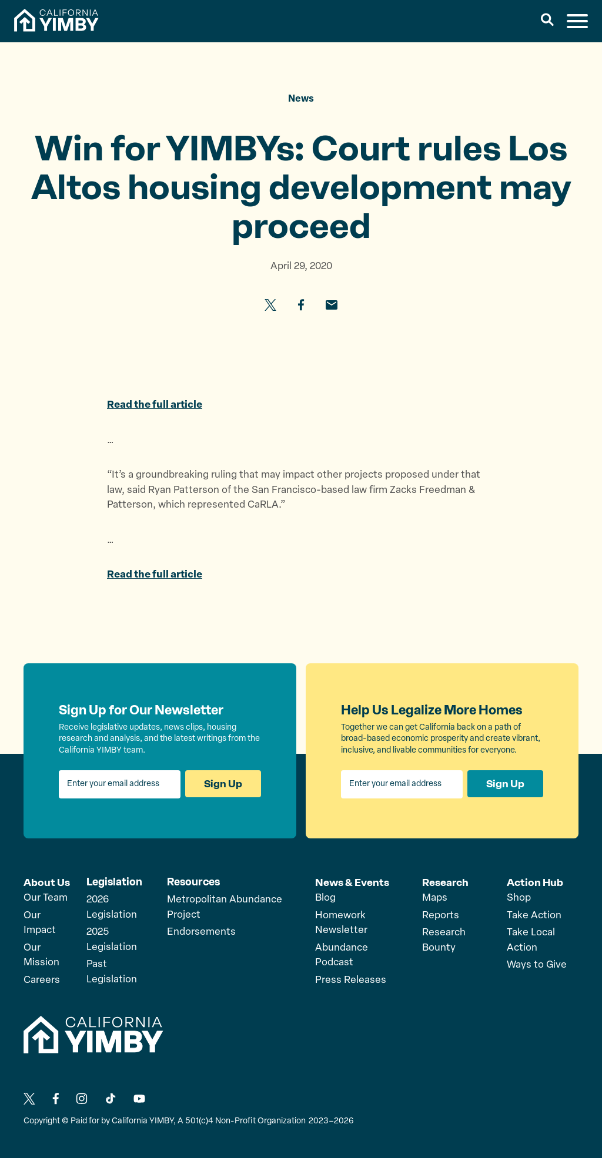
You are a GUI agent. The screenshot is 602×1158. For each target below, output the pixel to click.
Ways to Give (537, 964)
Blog (325, 897)
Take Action (534, 915)
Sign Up (222, 784)
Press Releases (350, 980)
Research (445, 881)
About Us (47, 881)
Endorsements (201, 932)
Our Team (46, 897)
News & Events (352, 881)
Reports (440, 915)
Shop (519, 897)
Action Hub (535, 881)
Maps (434, 897)
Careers (42, 980)
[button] (547, 21)
